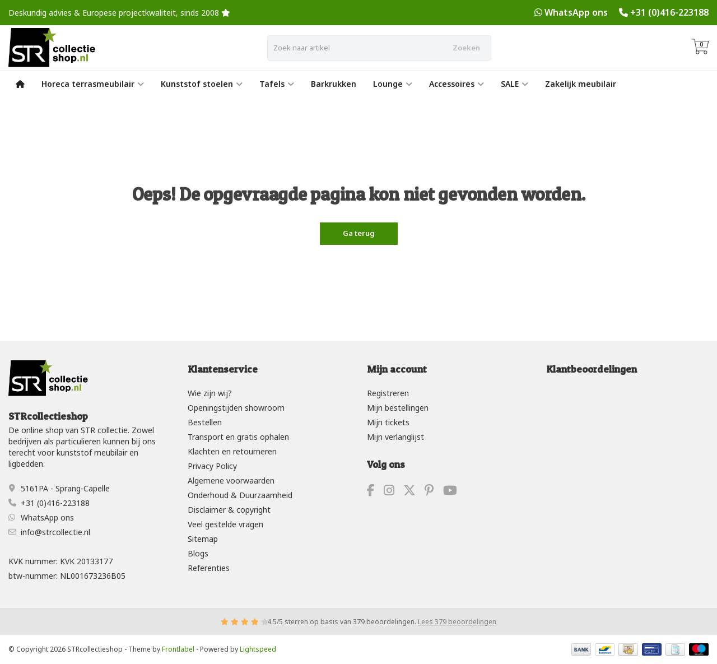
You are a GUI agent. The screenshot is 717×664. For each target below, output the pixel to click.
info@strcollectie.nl (55, 532)
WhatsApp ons (576, 12)
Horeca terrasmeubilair (92, 83)
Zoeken (466, 48)
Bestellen (205, 422)
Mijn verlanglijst (395, 436)
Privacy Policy (212, 466)
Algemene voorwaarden (231, 480)
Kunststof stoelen (202, 83)
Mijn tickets (388, 422)
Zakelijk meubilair (580, 83)
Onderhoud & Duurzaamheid (240, 495)
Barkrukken (333, 83)
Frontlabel (178, 649)
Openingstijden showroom (236, 407)
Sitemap (203, 538)
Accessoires (456, 83)
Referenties (209, 568)
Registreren (388, 393)
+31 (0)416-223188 (669, 12)
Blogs (198, 553)
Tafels (276, 83)
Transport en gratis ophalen (238, 436)
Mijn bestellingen (398, 407)
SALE (514, 83)
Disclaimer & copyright (229, 509)
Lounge (392, 83)
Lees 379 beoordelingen (457, 621)
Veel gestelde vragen (225, 524)
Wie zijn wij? (210, 393)
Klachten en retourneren (232, 451)
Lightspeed (258, 649)
